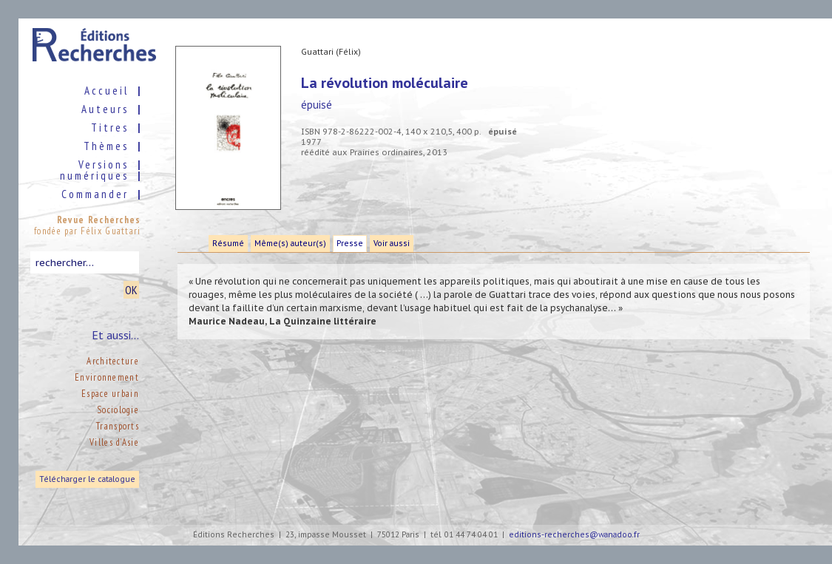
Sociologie (118, 410)
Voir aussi (391, 243)
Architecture (113, 361)
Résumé (228, 243)
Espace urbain (110, 393)
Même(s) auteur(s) (290, 243)
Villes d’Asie (114, 442)
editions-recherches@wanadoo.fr (574, 535)
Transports (117, 426)
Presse (349, 243)
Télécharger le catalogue (87, 479)
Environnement (107, 377)
